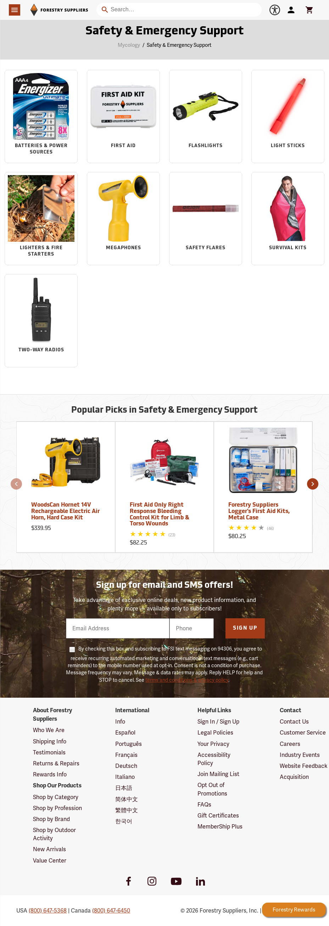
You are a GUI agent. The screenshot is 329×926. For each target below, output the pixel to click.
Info (120, 721)
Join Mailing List (218, 774)
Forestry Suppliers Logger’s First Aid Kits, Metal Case (259, 511)
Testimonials (49, 752)
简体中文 (126, 799)
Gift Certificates (218, 815)
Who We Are (49, 730)
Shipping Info (49, 741)
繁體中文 (126, 810)
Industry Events (300, 755)
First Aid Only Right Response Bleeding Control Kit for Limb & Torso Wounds (159, 514)
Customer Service (303, 732)
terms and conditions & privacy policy (186, 680)
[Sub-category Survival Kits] (287, 218)
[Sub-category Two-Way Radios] (41, 320)
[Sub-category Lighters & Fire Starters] (41, 218)
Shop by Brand (51, 819)
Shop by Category (55, 797)
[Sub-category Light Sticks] (287, 116)
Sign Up (245, 628)
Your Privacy (213, 744)
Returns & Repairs (56, 763)
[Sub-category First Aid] (123, 116)
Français (126, 755)
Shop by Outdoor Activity (54, 834)
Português (128, 744)
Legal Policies (215, 732)
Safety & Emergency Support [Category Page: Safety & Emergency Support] (164, 31)
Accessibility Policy (213, 759)
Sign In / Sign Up (218, 721)
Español (125, 732)
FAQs (204, 804)
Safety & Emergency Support (179, 45)
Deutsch (126, 766)
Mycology (129, 45)
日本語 (123, 788)
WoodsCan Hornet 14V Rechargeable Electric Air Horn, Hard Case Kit (65, 511)
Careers (290, 744)
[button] (16, 484)
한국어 (123, 821)
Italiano (125, 777)
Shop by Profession (57, 808)
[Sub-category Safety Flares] (205, 218)
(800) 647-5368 (48, 910)
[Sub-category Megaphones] (123, 218)
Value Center (49, 860)
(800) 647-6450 (111, 910)
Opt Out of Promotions (212, 789)
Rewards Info (50, 774)
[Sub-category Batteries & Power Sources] (41, 116)
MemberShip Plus (219, 826)
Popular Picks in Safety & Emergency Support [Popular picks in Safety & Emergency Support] (164, 410)
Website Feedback (304, 766)
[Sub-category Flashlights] (205, 116)
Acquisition (294, 777)
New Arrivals (49, 849)
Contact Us (294, 721)
